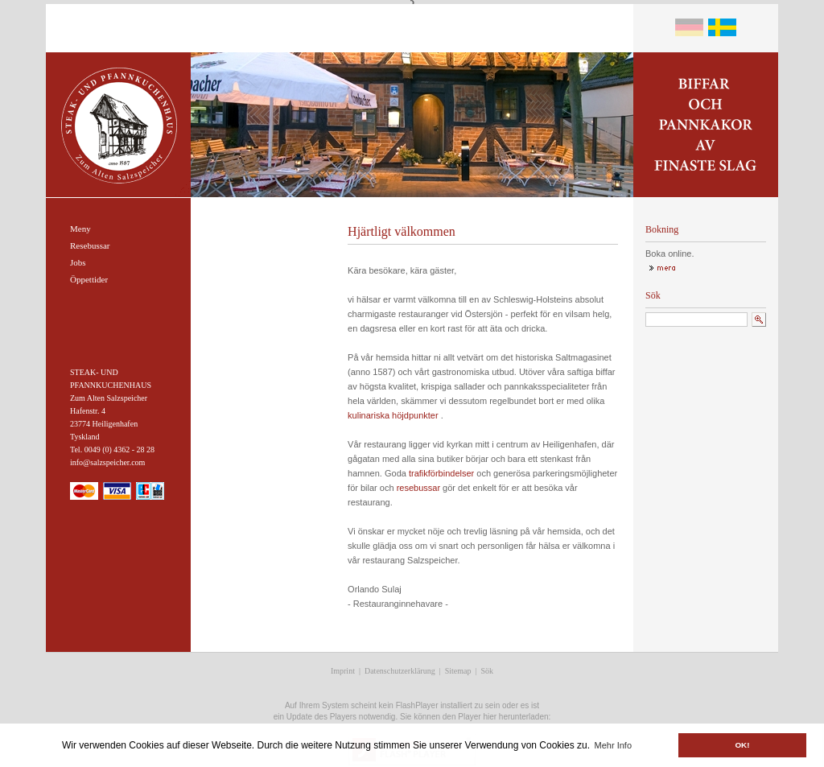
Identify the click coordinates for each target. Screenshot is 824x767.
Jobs (78, 262)
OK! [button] (742, 744)
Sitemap (458, 670)
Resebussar (90, 245)
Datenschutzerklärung (400, 670)
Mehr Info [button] (613, 745)
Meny (80, 228)
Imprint (343, 670)
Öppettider (89, 279)
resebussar (418, 488)
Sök (487, 670)
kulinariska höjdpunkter (393, 415)
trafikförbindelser (441, 473)
